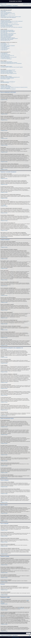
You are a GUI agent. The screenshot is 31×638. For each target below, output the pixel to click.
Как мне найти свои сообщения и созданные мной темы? (9, 73)
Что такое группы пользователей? (5, 54)
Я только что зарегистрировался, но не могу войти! (8, 13)
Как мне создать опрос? (4, 32)
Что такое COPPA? (3, 11)
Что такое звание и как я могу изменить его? (7, 26)
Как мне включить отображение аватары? (6, 25)
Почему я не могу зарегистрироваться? (6, 12)
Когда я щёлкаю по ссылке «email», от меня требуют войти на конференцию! (11, 27)
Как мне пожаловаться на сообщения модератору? (8, 37)
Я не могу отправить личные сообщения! (6, 61)
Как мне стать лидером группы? (5, 56)
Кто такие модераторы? (4, 53)
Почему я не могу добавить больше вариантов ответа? (8, 33)
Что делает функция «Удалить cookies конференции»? (8, 17)
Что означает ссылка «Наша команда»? (6, 58)
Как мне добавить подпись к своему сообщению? (7, 31)
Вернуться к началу (4, 99)
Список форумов (15, 635)
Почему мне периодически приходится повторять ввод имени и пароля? (11, 16)
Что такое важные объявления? (5, 46)
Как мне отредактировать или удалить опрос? (7, 34)
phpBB (4, 205)
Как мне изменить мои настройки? (5, 20)
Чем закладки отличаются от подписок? (6, 76)
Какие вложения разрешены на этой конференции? (8, 81)
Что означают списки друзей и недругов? (6, 66)
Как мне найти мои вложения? (5, 82)
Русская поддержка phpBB (15, 637)
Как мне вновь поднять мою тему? (5, 40)
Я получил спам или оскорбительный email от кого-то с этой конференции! (11, 63)
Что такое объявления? (4, 47)
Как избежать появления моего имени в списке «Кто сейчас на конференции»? (12, 21)
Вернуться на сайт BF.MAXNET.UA (6, 635)
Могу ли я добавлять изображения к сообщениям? (8, 45)
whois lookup (2, 615)
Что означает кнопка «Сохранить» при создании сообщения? (9, 38)
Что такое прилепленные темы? (5, 48)
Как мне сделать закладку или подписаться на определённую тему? (10, 77)
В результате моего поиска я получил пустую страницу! (8, 71)
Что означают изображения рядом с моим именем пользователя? (10, 24)
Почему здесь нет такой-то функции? (6, 86)
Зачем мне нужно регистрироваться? (6, 10)
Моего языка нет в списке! (4, 23)
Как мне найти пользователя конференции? (7, 72)
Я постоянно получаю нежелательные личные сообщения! (9, 62)
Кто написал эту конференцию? (5, 85)
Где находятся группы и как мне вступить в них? (7, 55)
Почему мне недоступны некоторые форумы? (7, 35)
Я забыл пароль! (3, 15)
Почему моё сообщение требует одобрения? (7, 39)
